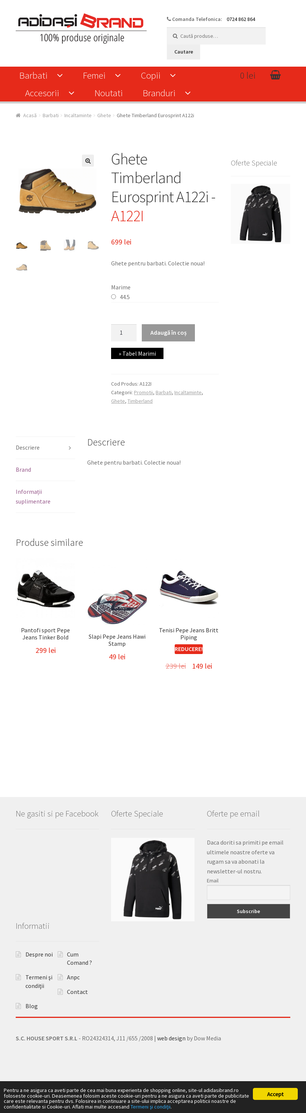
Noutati (108, 93)
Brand (23, 469)
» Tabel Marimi (137, 353)
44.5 (125, 297)
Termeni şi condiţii (28, 1106)
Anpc (73, 1009)
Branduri (159, 93)
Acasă (30, 115)
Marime (121, 287)
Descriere (28, 447)
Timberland (140, 401)
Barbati (33, 75)
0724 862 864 (241, 19)
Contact (77, 1023)
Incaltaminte (78, 115)
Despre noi (39, 986)
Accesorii (42, 93)
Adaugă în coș (168, 332)
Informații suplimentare (33, 496)
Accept (275, 1083)
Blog (31, 1038)
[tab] (46, 448)
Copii (150, 75)
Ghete (104, 115)
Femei (94, 75)
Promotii (143, 392)
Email (212, 912)
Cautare (183, 51)
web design (171, 1070)
